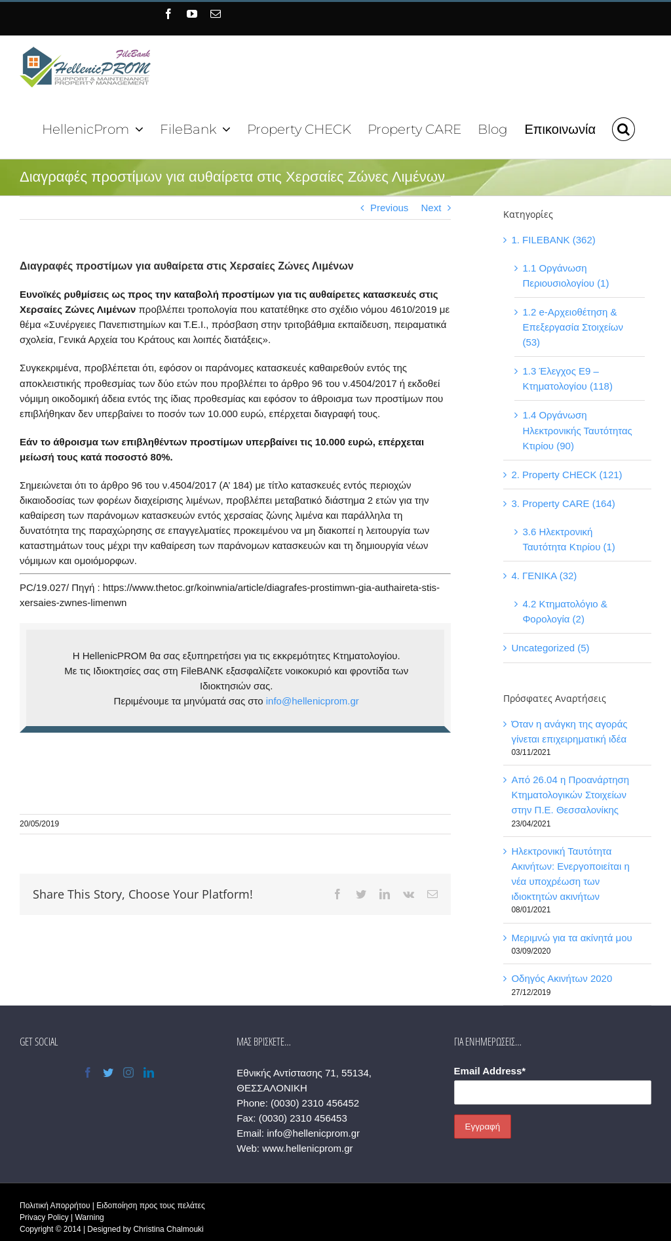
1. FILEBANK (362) (549, 239)
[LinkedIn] (148, 1072)
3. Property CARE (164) (559, 503)
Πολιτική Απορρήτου (55, 1205)
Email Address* (486, 1070)
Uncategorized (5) (546, 647)
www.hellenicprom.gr (305, 1148)
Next (427, 207)
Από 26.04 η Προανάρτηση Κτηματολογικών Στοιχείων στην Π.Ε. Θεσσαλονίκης (566, 794)
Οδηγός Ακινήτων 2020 (557, 978)
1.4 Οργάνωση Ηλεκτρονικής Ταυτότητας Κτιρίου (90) (573, 430)
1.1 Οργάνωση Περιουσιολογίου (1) (561, 275)
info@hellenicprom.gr (309, 700)
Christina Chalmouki (168, 1229)
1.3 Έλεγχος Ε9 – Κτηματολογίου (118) (563, 378)
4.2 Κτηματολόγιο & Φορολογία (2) (560, 611)
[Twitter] (107, 1072)
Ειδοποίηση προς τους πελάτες (150, 1205)
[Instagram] (128, 1072)
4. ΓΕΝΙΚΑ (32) (540, 575)
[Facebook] (86, 1072)
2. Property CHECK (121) (562, 474)
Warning (89, 1217)
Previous (385, 207)
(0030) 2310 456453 (301, 1118)
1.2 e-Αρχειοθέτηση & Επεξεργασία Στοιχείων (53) (568, 327)
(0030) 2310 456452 (313, 1103)
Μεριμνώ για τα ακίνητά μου (567, 937)
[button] (617, 127)
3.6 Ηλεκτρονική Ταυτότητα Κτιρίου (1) (564, 539)
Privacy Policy (44, 1217)
